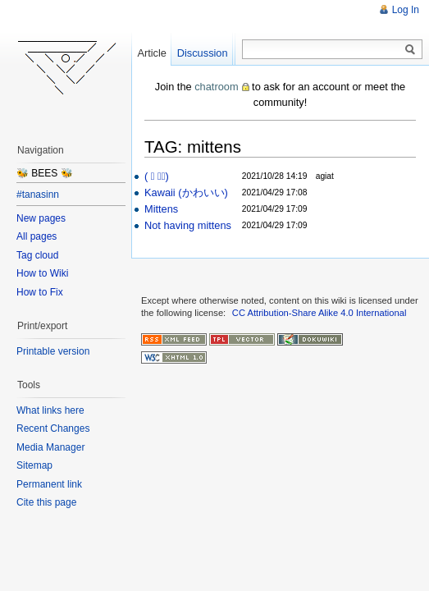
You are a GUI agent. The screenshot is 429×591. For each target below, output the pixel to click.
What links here (50, 410)
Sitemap (34, 465)
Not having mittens (187, 225)
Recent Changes (52, 428)
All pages (36, 236)
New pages (41, 218)
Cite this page (46, 502)
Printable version (52, 351)
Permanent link (49, 484)
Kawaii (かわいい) (186, 192)
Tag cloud (37, 255)
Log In (405, 10)
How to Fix (39, 292)
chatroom (216, 86)
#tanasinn (37, 194)
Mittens (161, 209)
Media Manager (50, 447)
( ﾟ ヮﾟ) (156, 176)
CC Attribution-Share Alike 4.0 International (319, 313)
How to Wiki (42, 273)
